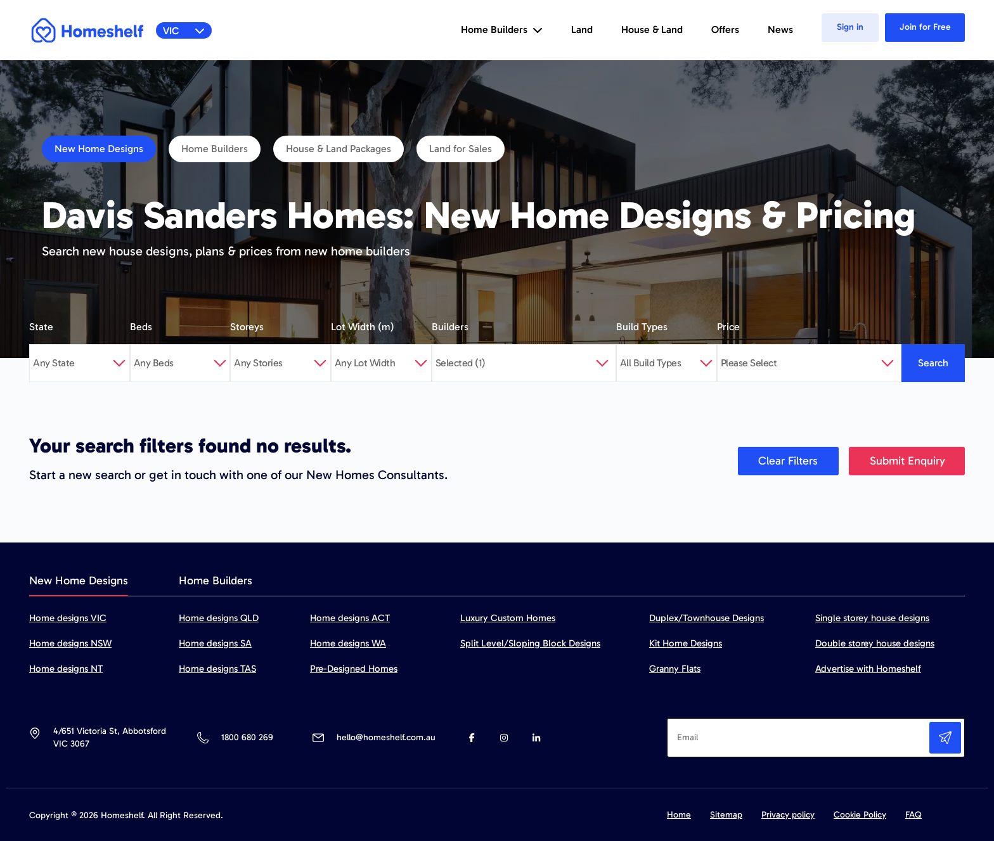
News (780, 29)
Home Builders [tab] (215, 580)
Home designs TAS (217, 668)
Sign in (850, 27)
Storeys (247, 327)
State (41, 327)
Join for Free (925, 27)
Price (728, 327)
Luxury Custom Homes (507, 618)
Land (582, 29)
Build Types (642, 327)
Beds (141, 327)
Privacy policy (788, 814)
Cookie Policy (860, 814)
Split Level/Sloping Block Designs (530, 643)
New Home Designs (99, 149)
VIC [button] (184, 31)
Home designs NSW (70, 643)
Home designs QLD (219, 618)
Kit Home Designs (685, 643)
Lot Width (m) (362, 327)
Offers (725, 29)
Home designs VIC (67, 618)
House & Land (652, 29)
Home (679, 814)
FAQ (913, 814)
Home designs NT (66, 668)
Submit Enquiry (907, 461)
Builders (450, 327)
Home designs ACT (350, 618)
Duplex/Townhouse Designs (706, 618)
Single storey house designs (872, 618)
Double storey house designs (874, 643)
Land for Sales (460, 149)
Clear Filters (788, 461)
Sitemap (726, 814)
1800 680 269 (247, 737)
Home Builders (214, 149)
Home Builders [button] (502, 29)
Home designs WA (348, 643)
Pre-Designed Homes (353, 668)
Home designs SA (215, 643)
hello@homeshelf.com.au (386, 737)
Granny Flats (674, 668)
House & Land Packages (338, 149)
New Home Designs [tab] (78, 580)
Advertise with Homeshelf (868, 668)
